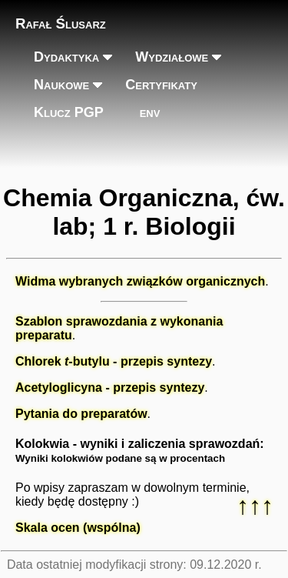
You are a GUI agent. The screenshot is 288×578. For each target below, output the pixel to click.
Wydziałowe (171, 57)
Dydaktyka (66, 57)
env (150, 112)
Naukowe (61, 84)
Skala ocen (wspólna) (78, 527)
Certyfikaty (161, 84)
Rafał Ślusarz (60, 23)
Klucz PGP (69, 112)
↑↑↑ (255, 506)
